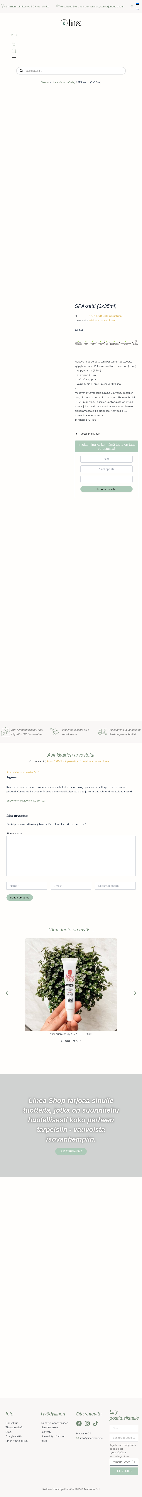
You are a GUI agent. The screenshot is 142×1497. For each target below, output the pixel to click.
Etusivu (45, 94)
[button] (7, 1220)
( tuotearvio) (82, 437)
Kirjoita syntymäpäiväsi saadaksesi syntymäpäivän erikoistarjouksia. (123, 1456)
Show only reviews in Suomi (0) (25, 1027)
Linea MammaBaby (63, 94)
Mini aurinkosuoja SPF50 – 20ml (71, 1261)
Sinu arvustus (14, 1060)
